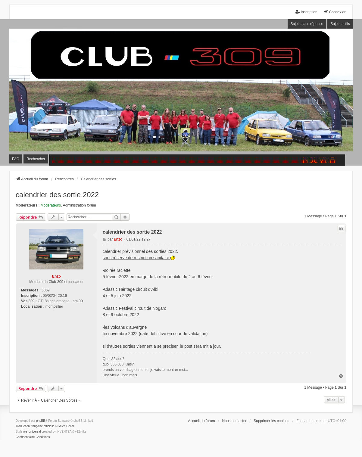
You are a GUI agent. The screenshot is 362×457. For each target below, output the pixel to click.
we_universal (32, 431)
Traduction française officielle (35, 426)
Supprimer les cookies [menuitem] (271, 421)
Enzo (56, 276)
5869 (46, 290)
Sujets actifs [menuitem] (340, 24)
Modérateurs (51, 205)
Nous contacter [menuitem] (234, 421)
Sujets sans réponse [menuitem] (307, 24)
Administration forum (79, 205)
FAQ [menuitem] (15, 159)
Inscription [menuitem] (306, 12)
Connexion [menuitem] (335, 12)
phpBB (40, 420)
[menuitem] (25, 437)
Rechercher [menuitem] (36, 159)
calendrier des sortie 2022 (57, 195)
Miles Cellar (66, 426)
